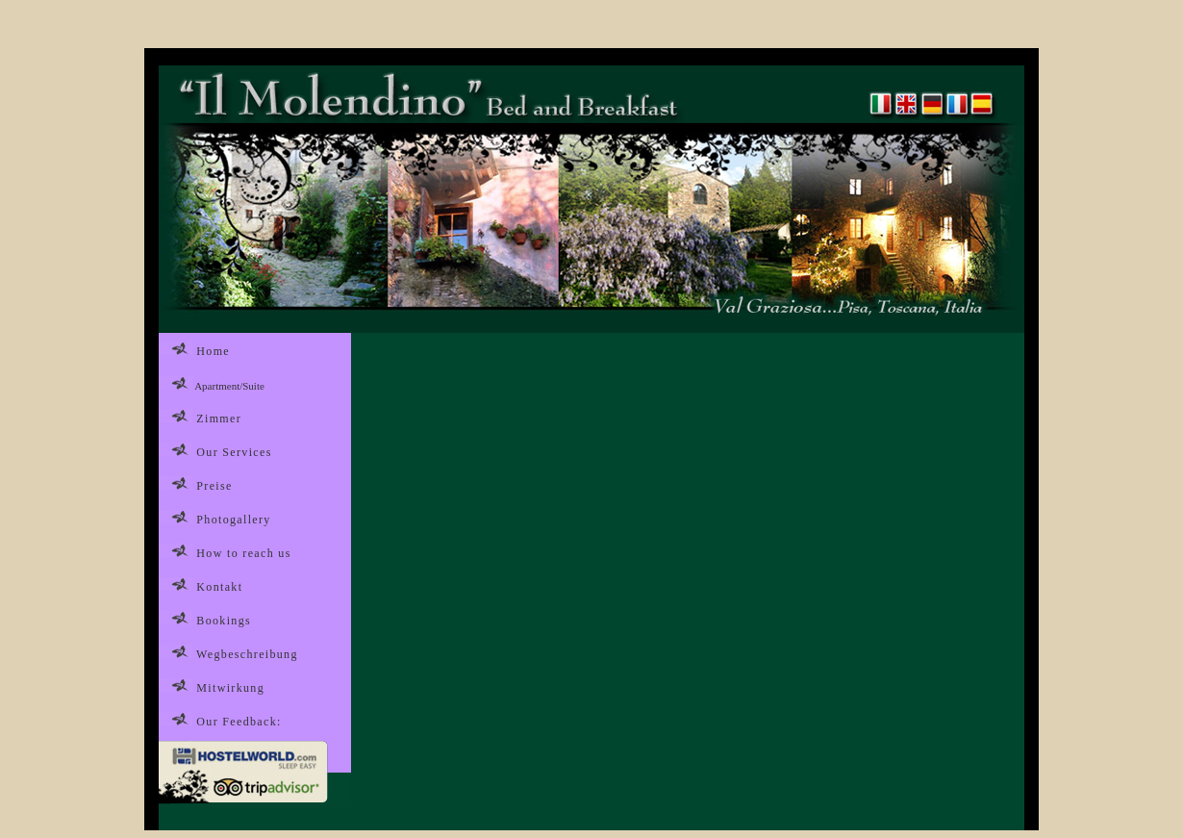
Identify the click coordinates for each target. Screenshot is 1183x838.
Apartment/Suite (229, 386)
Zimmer (218, 418)
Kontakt (219, 587)
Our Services (233, 452)
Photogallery (233, 519)
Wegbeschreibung (245, 654)
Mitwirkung (230, 688)
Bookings (223, 620)
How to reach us (243, 553)
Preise (214, 486)
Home (213, 351)
